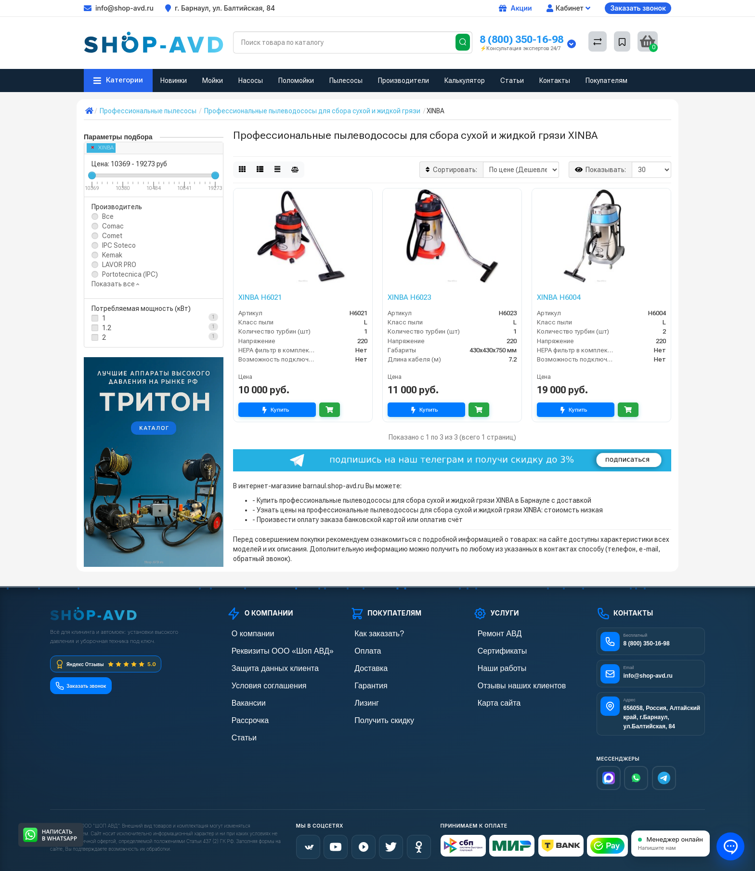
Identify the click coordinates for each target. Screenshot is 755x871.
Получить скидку (376, 715)
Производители (403, 80)
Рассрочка (243, 715)
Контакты (554, 80)
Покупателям (606, 80)
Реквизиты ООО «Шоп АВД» (270, 649)
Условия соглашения (258, 682)
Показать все (115, 284)
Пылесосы (346, 80)
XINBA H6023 (409, 297)
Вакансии (241, 698)
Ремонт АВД (491, 633)
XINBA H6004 (558, 297)
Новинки (173, 80)
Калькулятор (464, 80)
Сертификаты (494, 649)
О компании (245, 633)
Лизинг (361, 698)
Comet (112, 236)
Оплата (362, 649)
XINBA (102, 148)
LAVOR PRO (119, 264)
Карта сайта (491, 698)
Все (108, 216)
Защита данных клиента (263, 666)
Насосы (250, 80)
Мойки (212, 80)
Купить (277, 410)
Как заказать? (371, 633)
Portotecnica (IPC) (130, 274)
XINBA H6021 (260, 297)
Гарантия (364, 682)
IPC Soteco (119, 245)
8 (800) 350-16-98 (521, 39)
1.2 (106, 328)
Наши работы (493, 666)
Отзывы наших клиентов (510, 682)
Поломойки (296, 80)
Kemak (112, 255)
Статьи (512, 80)
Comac (113, 226)
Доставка (364, 666)
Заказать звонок (638, 8)
